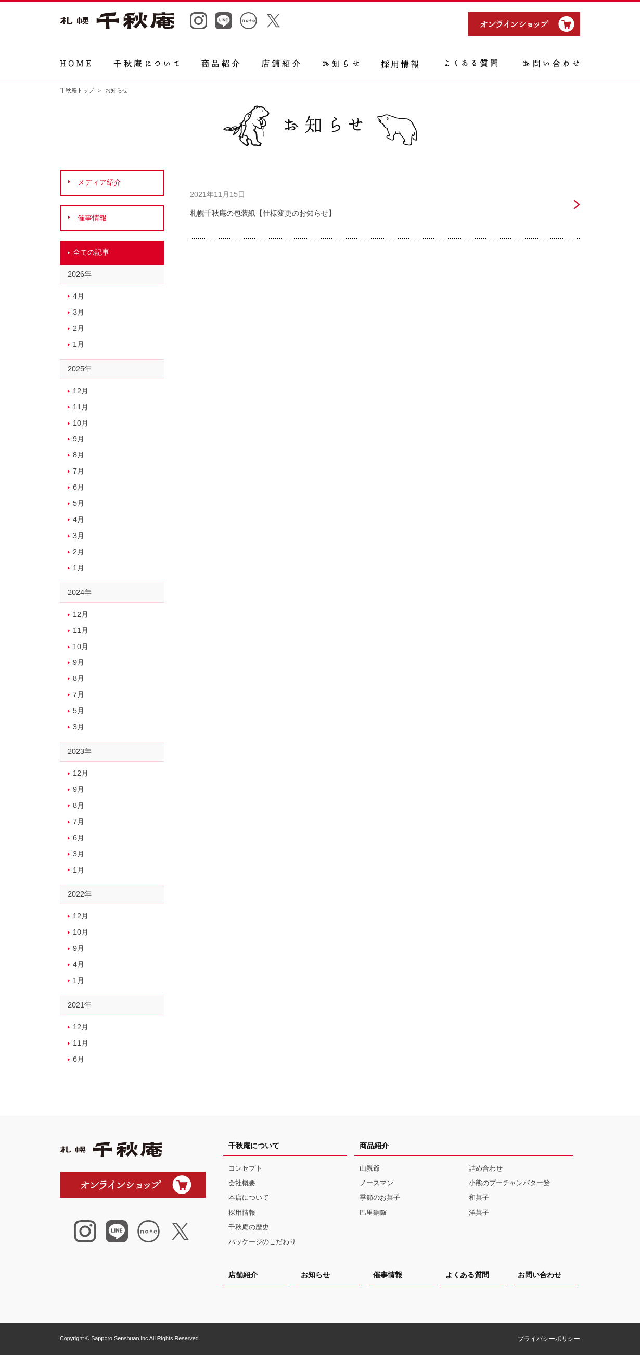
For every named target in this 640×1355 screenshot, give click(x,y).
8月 (78, 455)
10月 (80, 423)
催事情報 (387, 1275)
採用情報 (241, 1212)
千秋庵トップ (77, 90)
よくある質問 (467, 1275)
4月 (78, 296)
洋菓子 (479, 1212)
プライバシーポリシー (549, 1338)
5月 (78, 503)
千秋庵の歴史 (248, 1227)
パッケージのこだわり (262, 1242)
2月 (78, 328)
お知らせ (315, 1275)
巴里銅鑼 (373, 1212)
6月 (78, 487)
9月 (78, 438)
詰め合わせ (486, 1168)
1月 (78, 344)
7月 (78, 471)
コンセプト (245, 1168)
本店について (248, 1197)
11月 (80, 407)
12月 (80, 391)
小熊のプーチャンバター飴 (509, 1183)
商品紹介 (374, 1145)
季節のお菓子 (380, 1197)
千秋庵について (253, 1145)
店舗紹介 (243, 1275)
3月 (78, 312)
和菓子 (479, 1197)
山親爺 (370, 1168)
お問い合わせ (539, 1275)
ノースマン (376, 1183)
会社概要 (241, 1183)
